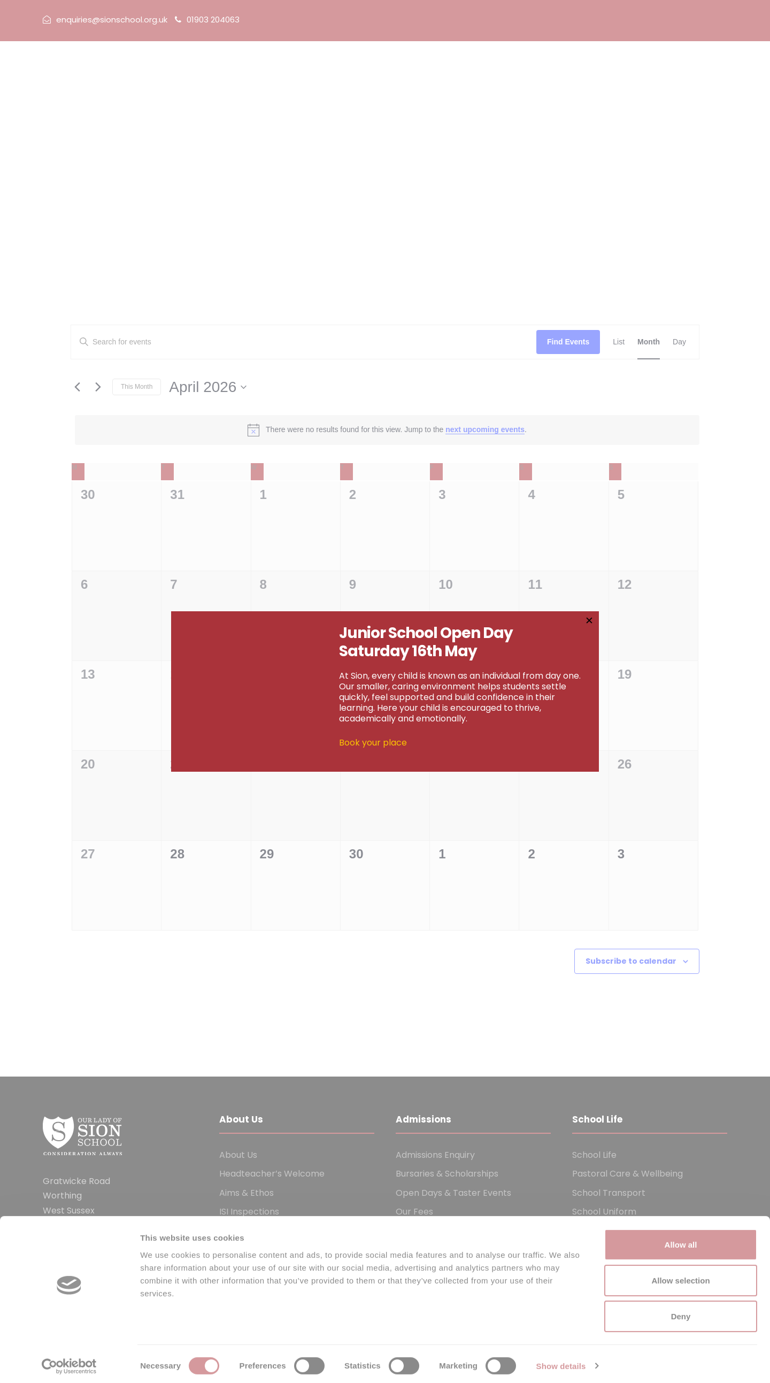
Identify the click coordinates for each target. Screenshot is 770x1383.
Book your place (373, 742)
